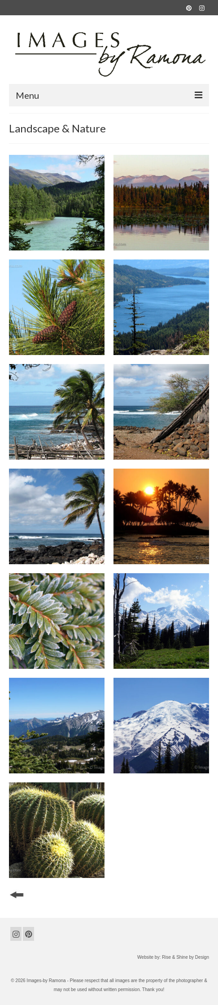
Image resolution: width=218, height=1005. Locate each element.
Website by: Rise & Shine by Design (173, 957)
